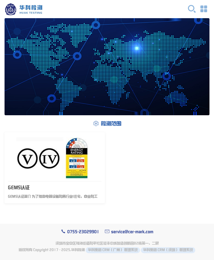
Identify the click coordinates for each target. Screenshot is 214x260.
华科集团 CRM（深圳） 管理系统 (168, 250)
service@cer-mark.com (129, 231)
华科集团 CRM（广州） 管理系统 (113, 250)
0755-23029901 (80, 231)
